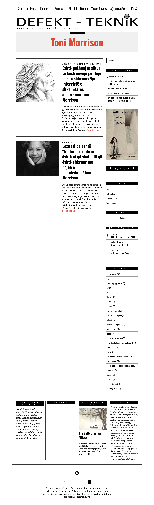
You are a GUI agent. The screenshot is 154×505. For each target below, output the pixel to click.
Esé (107, 286)
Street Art (110, 366)
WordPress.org (112, 201)
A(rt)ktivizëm (81, 64)
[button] (136, 60)
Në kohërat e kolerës (114, 335)
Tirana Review (111, 380)
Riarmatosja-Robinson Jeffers (117, 92)
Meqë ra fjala (111, 326)
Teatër (108, 371)
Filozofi (109, 295)
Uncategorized (111, 384)
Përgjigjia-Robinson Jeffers (116, 88)
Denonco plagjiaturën (114, 281)
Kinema (109, 304)
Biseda (108, 277)
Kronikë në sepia (112, 308)
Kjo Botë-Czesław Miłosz (115, 76)
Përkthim (109, 344)
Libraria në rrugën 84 (114, 322)
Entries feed (111, 192)
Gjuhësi (109, 299)
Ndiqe (122, 216)
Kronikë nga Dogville (114, 313)
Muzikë (109, 330)
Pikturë (109, 348)
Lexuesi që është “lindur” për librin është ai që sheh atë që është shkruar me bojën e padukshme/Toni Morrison (80, 161)
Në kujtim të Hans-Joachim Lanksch (119, 339)
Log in (108, 188)
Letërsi (98, 64)
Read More (32, 433)
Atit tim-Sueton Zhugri (120, 252)
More (90, 449)
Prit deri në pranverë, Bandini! (117, 353)
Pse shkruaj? (111, 357)
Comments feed (112, 197)
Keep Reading (93, 129)
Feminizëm (90, 64)
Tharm (108, 375)
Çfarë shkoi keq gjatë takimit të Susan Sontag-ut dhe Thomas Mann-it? (120, 98)
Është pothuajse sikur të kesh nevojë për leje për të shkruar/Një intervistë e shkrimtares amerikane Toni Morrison (82, 83)
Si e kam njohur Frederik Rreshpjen (119, 362)
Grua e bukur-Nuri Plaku (121, 243)
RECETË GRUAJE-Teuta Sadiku (123, 235)
